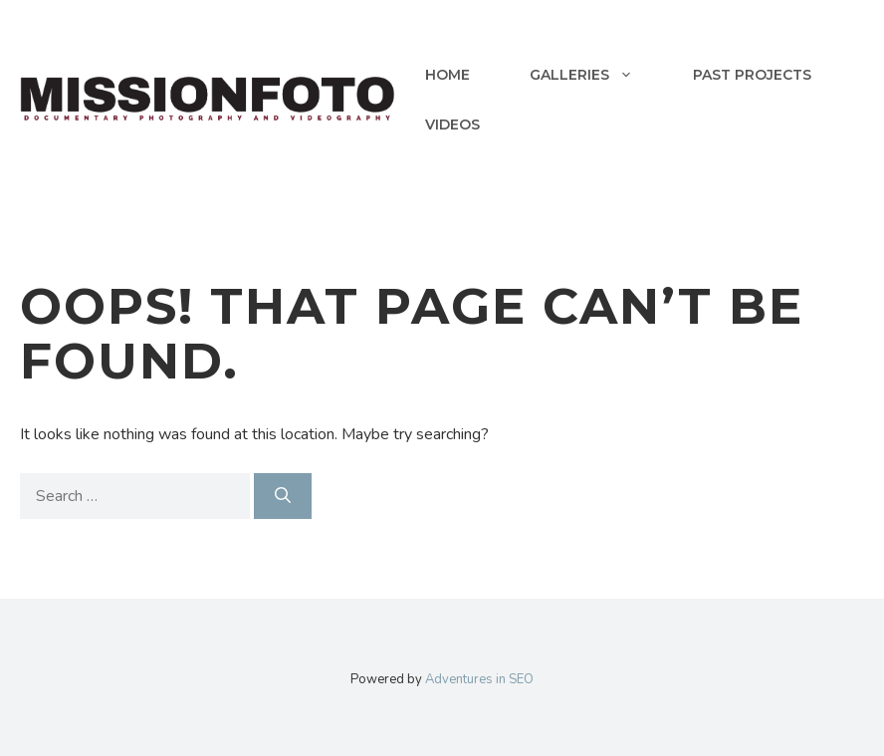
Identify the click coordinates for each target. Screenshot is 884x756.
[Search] (283, 496)
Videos (452, 124)
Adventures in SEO (479, 679)
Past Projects (752, 75)
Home (447, 75)
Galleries (596, 75)
